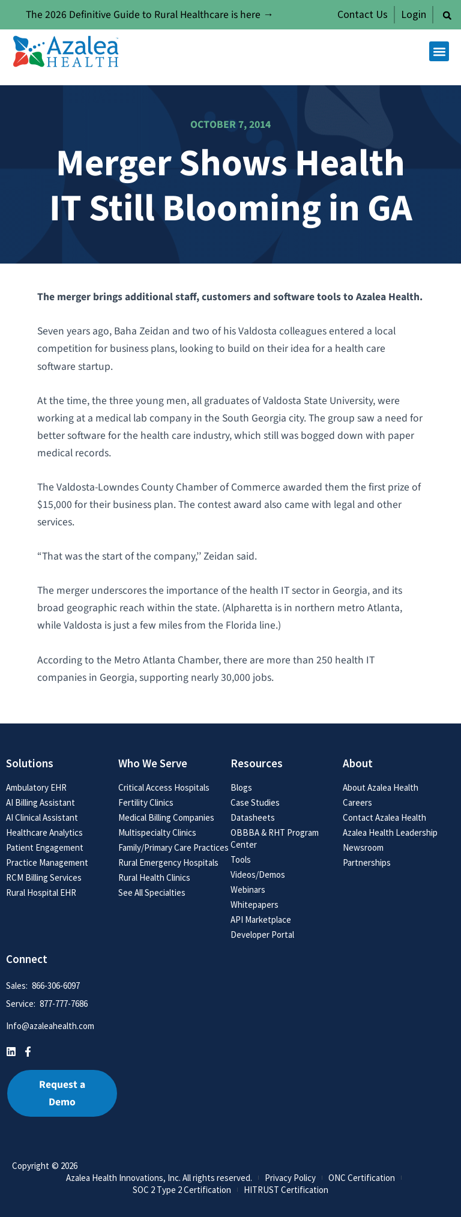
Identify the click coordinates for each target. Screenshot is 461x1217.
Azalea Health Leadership (390, 832)
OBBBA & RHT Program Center (274, 838)
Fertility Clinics (145, 802)
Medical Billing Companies (166, 817)
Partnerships (367, 862)
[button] (447, 15)
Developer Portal (262, 934)
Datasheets (252, 817)
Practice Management (47, 862)
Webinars (247, 889)
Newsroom (363, 847)
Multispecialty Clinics (157, 832)
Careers (357, 802)
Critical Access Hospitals (163, 787)
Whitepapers (254, 904)
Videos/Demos (257, 874)
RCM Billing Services (44, 877)
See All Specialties (151, 892)
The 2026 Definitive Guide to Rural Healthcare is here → (150, 14)
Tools (240, 859)
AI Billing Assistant (40, 802)
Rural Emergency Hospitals (168, 862)
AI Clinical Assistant (42, 817)
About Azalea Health (380, 787)
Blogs (241, 787)
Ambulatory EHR (36, 787)
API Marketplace (260, 919)
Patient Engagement (44, 847)
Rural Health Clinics (154, 877)
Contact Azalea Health (384, 817)
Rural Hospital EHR (41, 892)
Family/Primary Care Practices (173, 847)
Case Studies (255, 802)
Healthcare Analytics (44, 832)
